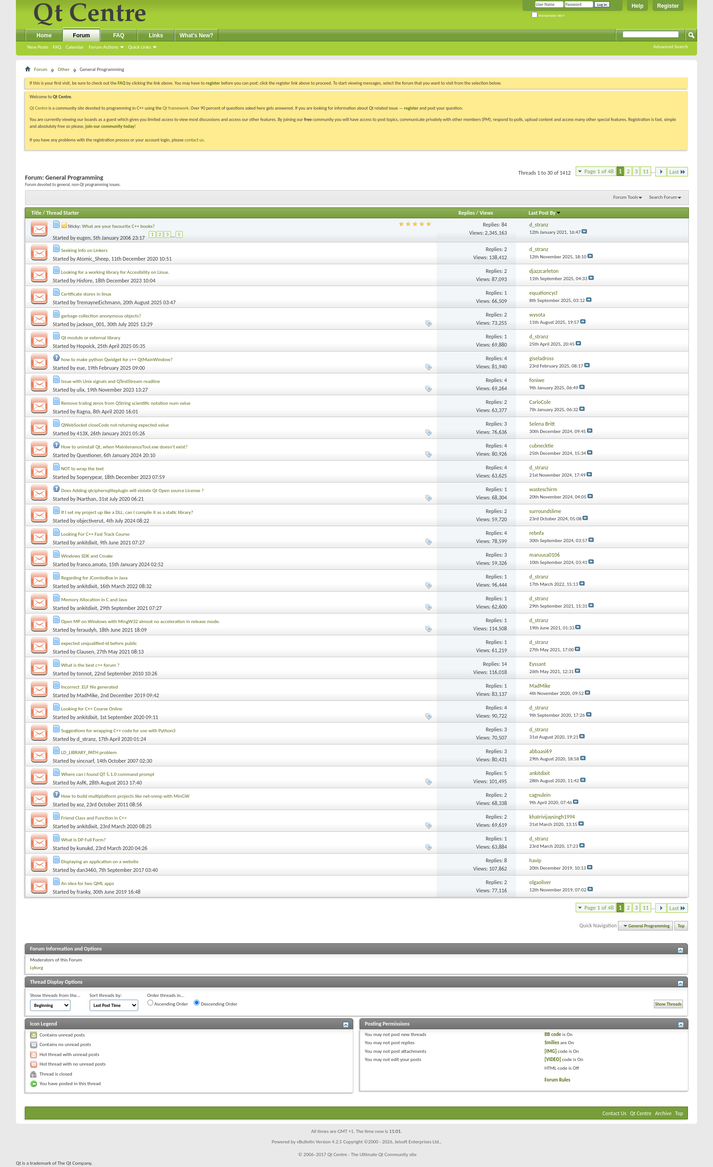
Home (43, 35)
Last (677, 171)
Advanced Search (670, 47)
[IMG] (550, 1051)
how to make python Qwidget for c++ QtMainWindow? (117, 359)
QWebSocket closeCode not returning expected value (115, 425)
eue (81, 368)
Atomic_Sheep (93, 259)
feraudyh (86, 630)
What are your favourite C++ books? (118, 226)
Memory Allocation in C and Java (94, 600)
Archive (663, 1113)
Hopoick (86, 346)
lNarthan (86, 499)
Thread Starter (62, 213)
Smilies (551, 1043)
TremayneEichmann (99, 302)
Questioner (89, 455)
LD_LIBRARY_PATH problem (89, 752)
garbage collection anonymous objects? (101, 316)
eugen (83, 238)
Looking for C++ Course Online (92, 709)
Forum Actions (103, 47)
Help (637, 6)
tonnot (84, 673)
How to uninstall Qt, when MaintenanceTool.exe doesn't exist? (124, 447)
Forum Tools (625, 197)
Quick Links (139, 47)
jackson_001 (91, 324)
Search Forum (663, 197)
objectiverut (90, 521)
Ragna (83, 411)
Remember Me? (548, 16)
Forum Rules (557, 1080)
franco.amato (91, 564)
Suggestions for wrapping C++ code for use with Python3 (118, 731)
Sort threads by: (106, 995)
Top (681, 926)
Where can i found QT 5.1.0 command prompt (108, 774)
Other (64, 69)
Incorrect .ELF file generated (89, 687)
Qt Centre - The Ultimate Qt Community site (372, 1154)
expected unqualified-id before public (99, 643)
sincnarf (85, 761)
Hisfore (85, 280)
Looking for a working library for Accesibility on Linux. (115, 272)
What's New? (196, 35)
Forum (81, 35)
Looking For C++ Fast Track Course (95, 534)
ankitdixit (87, 542)
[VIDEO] (552, 1059)
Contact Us (615, 1113)
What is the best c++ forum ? (90, 665)
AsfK (81, 783)
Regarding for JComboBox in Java (94, 578)
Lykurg (36, 968)
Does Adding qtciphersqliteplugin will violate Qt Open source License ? (132, 490)
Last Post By (545, 213)
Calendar (74, 47)
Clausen (85, 652)
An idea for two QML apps (87, 883)
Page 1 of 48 (599, 171)
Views (486, 213)
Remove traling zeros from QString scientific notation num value (126, 403)
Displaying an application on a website (100, 862)
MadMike (87, 695)
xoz (80, 804)
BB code (552, 1034)
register (411, 108)
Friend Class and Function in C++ (94, 818)
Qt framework (176, 108)
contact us (194, 140)
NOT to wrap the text (82, 469)
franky (83, 892)
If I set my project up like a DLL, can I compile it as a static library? (127, 512)
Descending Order (215, 1003)
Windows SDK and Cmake (87, 556)
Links (156, 35)
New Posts (37, 47)
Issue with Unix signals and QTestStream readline (111, 381)
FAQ (57, 47)
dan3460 (86, 870)
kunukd (85, 848)
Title (36, 213)
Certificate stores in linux (86, 294)
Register (668, 6)
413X (82, 433)
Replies (466, 213)
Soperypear (89, 477)
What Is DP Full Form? (83, 840)
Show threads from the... (55, 995)
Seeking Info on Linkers (84, 250)
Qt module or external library (91, 338)
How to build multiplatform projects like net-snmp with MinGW (125, 796)
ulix (81, 390)
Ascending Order (167, 1003)
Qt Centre (39, 108)
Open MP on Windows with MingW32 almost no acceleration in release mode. (140, 621)
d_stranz (86, 739)
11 (645, 171)
